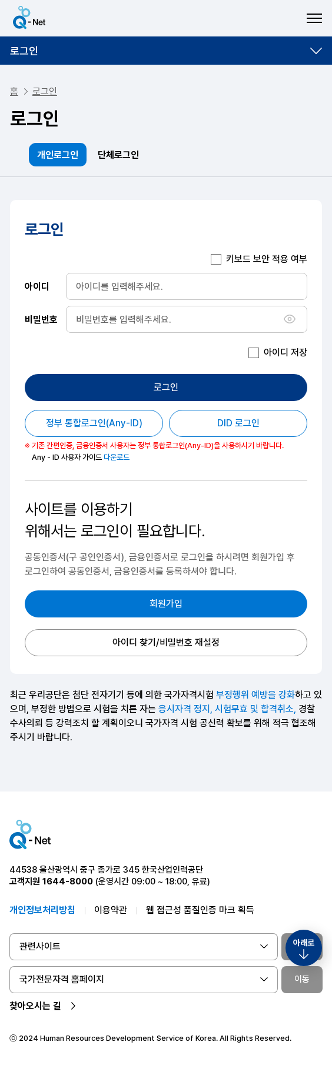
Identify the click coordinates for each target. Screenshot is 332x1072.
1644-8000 (67, 881)
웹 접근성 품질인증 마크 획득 (200, 910)
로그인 (24, 51)
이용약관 (110, 910)
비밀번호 (41, 319)
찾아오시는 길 (35, 1005)
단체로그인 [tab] (118, 155)
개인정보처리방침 (42, 910)
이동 (302, 979)
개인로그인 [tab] (57, 155)
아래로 (303, 942)
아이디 (37, 286)
